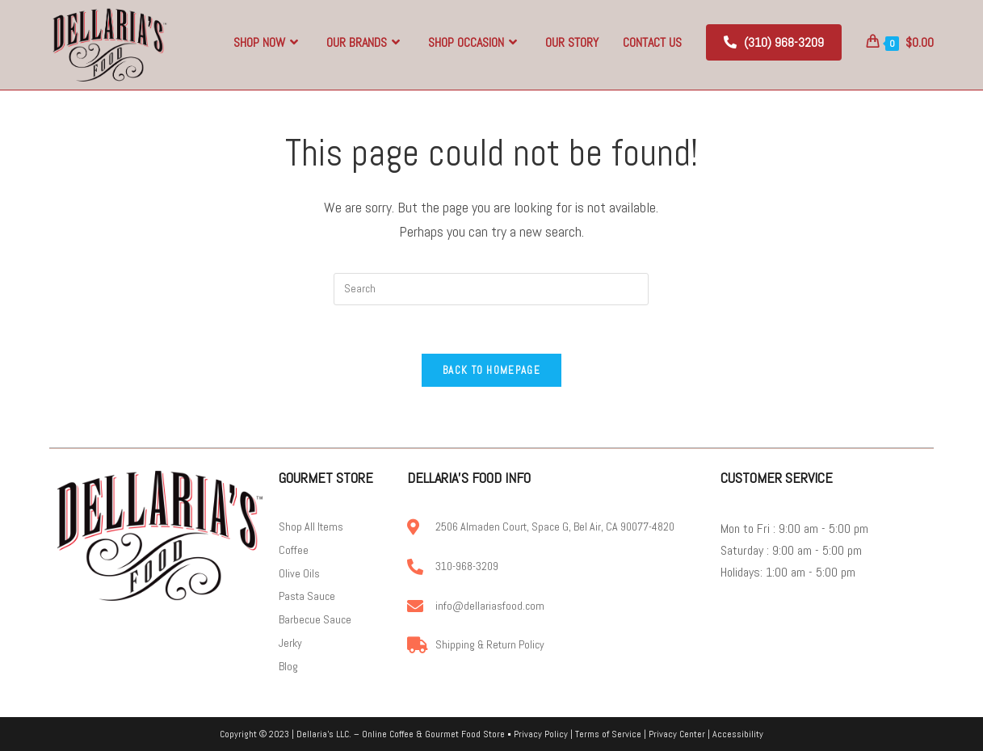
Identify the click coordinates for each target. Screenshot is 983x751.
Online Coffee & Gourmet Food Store (433, 734)
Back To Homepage (491, 370)
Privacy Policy (541, 734)
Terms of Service (608, 734)
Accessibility (737, 734)
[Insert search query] (491, 289)
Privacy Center (677, 734)
